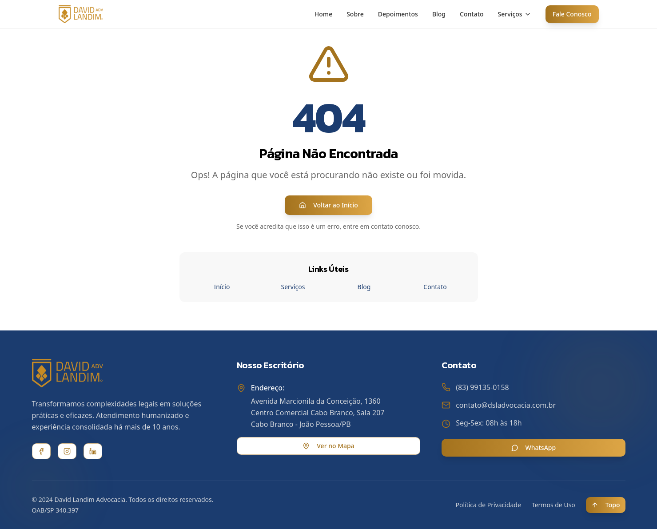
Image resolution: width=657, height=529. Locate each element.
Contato (472, 14)
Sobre (355, 14)
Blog (439, 14)
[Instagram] (67, 451)
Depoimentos (398, 14)
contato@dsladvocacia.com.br (506, 405)
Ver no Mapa (328, 445)
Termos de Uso (553, 505)
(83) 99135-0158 (482, 387)
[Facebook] (41, 451)
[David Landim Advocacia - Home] (81, 14)
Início (222, 286)
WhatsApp (533, 447)
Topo (605, 505)
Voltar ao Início (328, 205)
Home (323, 14)
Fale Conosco (572, 14)
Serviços (514, 14)
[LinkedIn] (93, 451)
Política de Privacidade (488, 505)
